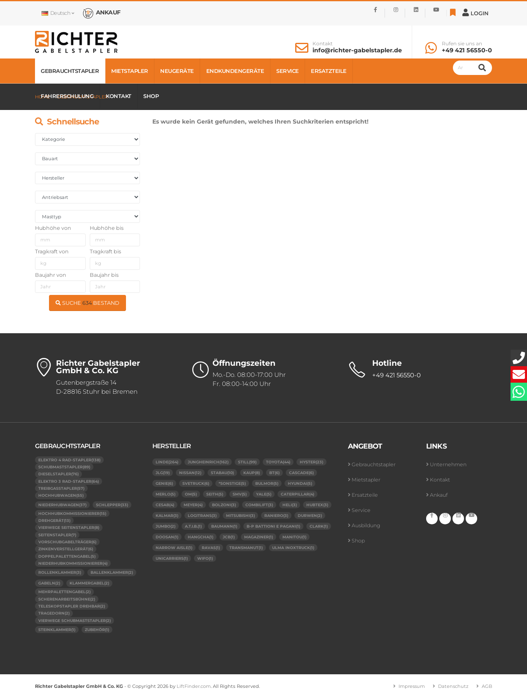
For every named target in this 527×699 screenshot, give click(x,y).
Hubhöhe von (53, 228)
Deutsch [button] (58, 13)
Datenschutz (452, 687)
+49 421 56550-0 (467, 50)
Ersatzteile (329, 71)
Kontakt (322, 44)
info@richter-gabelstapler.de (357, 50)
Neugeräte (177, 71)
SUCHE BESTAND (87, 303)
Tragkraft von (52, 251)
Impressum (410, 687)
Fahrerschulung (67, 96)
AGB (486, 687)
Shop (151, 96)
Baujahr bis (104, 275)
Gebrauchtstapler (70, 71)
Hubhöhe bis (107, 228)
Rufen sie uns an (462, 44)
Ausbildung (367, 525)
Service (287, 71)
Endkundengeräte (235, 71)
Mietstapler (129, 71)
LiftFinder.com (194, 687)
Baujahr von (50, 275)
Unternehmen (449, 464)
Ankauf (439, 495)
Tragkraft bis (105, 251)
